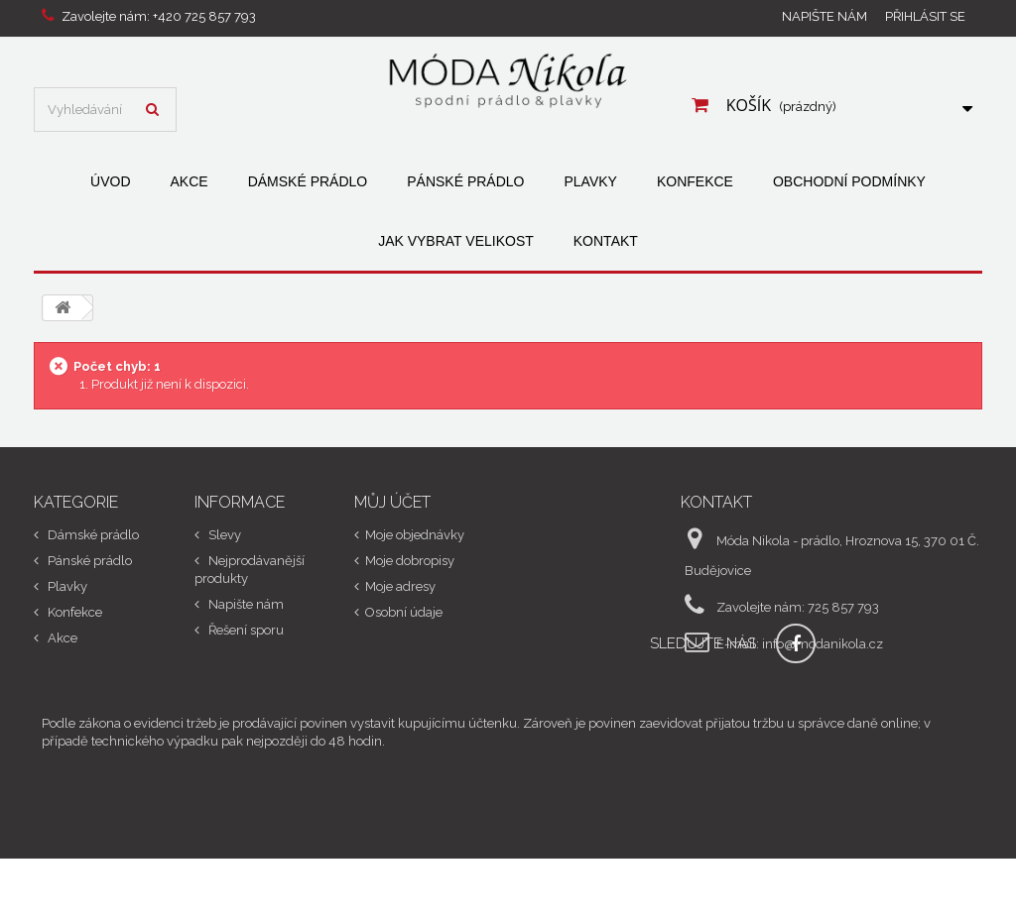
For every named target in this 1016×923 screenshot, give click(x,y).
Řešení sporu (244, 630)
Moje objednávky (414, 534)
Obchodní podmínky (849, 181)
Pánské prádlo (465, 181)
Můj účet (392, 502)
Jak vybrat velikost (456, 241)
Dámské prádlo (308, 181)
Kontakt (605, 241)
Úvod (110, 181)
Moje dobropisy (409, 560)
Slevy (223, 534)
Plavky (590, 181)
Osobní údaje (404, 612)
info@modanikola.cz (822, 643)
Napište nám (824, 16)
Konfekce (695, 181)
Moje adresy (400, 586)
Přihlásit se (925, 16)
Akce (189, 181)
